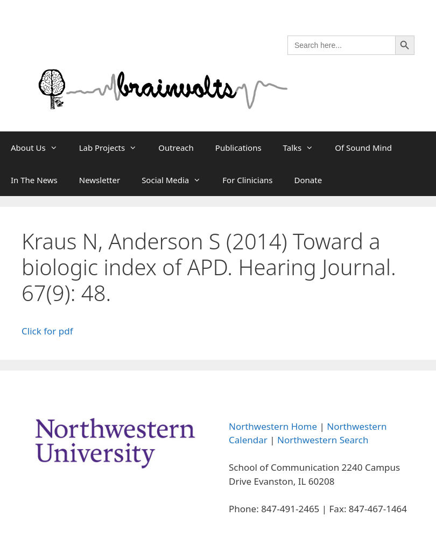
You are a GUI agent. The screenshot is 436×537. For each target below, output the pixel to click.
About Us (39, 147)
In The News (34, 180)
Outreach (176, 147)
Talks (304, 147)
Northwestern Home (273, 426)
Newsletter (99, 180)
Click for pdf (47, 331)
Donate (308, 180)
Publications (238, 147)
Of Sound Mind (363, 147)
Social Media (177, 180)
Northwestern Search (322, 440)
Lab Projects (113, 147)
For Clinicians (247, 180)
